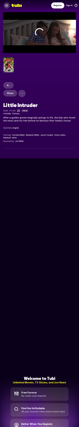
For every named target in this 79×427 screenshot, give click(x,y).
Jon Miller (19, 141)
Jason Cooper (46, 135)
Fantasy (16, 113)
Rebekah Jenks (10, 138)
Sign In (69, 5)
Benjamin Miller (32, 135)
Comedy (7, 113)
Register (58, 5)
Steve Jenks (59, 135)
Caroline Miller (18, 135)
